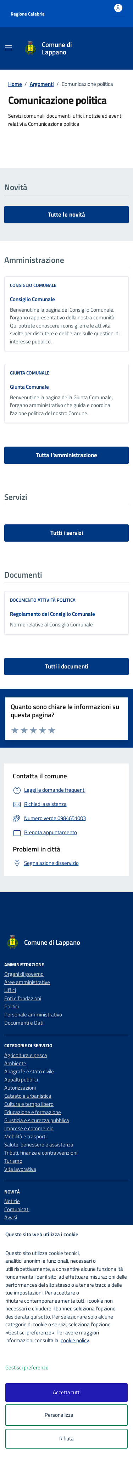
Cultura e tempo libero (29, 1104)
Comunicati (16, 1209)
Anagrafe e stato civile (29, 1071)
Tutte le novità (66, 214)
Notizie (12, 1201)
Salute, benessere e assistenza (38, 1144)
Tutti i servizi (66, 532)
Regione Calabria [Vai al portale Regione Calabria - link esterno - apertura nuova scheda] (28, 13)
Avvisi (10, 1217)
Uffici (10, 990)
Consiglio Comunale (32, 299)
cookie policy (75, 1340)
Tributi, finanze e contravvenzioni (40, 1153)
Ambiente (15, 1063)
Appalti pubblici (21, 1079)
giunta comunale (29, 372)
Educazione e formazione (32, 1112)
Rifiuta (66, 1438)
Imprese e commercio (29, 1128)
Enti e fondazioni (22, 998)
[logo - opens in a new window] (69, 1464)
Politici (11, 1006)
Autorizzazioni (20, 1088)
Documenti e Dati (23, 1023)
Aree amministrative (27, 982)
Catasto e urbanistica (27, 1096)
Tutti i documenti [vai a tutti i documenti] (66, 666)
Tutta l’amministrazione (66, 455)
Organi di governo (24, 974)
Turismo (13, 1161)
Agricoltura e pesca (25, 1055)
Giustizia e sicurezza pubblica (36, 1120)
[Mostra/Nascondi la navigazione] (8, 47)
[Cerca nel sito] (114, 49)
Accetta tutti (67, 1392)
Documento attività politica (43, 599)
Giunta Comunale (29, 387)
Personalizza (66, 1415)
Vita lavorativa (20, 1169)
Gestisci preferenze (34, 1368)
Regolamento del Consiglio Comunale (52, 614)
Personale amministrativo (33, 1014)
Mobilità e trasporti (25, 1136)
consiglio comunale (33, 285)
